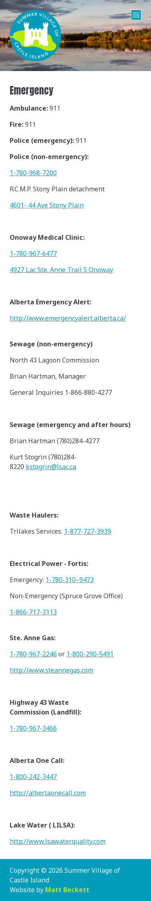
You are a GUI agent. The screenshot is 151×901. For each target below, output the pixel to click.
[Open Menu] (136, 15)
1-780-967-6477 (33, 253)
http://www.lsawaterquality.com (57, 841)
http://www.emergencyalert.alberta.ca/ (68, 318)
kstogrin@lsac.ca (51, 466)
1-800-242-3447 (33, 776)
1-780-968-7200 (33, 172)
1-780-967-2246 (33, 654)
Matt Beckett (67, 889)
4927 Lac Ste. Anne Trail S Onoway (61, 269)
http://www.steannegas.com (51, 670)
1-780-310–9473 (70, 579)
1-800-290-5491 (90, 654)
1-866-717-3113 (33, 612)
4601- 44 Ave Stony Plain (47, 205)
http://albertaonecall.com (48, 792)
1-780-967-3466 (33, 728)
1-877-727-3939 (87, 531)
